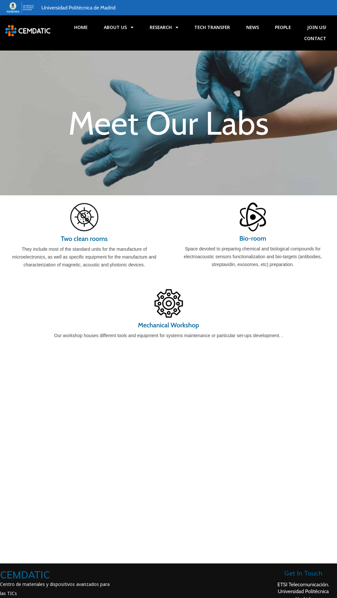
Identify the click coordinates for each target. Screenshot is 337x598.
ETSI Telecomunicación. (304, 521)
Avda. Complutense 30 (304, 543)
